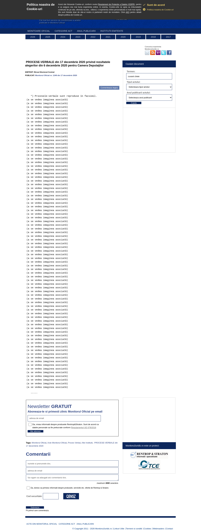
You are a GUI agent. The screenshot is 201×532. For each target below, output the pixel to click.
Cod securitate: (34, 496)
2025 (47, 37)
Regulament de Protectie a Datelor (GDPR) (116, 4)
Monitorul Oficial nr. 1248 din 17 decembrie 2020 (56, 75)
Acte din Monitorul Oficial (41, 524)
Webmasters (158, 528)
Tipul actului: (133, 82)
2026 (32, 37)
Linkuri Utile (119, 528)
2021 (108, 37)
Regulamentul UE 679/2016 (83, 427)
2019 (138, 37)
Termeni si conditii (134, 528)
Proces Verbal (74, 443)
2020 (123, 37)
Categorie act (63, 31)
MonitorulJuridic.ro (103, 528)
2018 (153, 37)
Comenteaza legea (109, 88)
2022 (92, 37)
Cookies (147, 528)
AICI (127, 12)
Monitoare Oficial (38, 31)
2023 (77, 37)
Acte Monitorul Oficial (57, 443)
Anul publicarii (86, 31)
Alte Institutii (87, 443)
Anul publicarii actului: (138, 92)
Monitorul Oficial (39, 443)
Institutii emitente (111, 31)
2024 (62, 37)
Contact (169, 528)
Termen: (131, 71)
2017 (168, 37)
